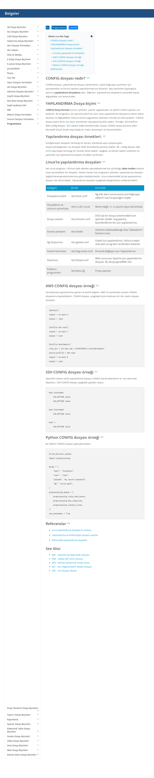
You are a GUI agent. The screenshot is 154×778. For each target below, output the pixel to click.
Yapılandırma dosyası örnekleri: (67, 48)
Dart (12, 326)
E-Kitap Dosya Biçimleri (23, 59)
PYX (12, 574)
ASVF (12, 243)
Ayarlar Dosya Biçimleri (23, 724)
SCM (12, 616)
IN (11, 413)
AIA (12, 160)
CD (11, 275)
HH (11, 390)
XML (68, 125)
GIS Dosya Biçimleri (23, 86)
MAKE (13, 478)
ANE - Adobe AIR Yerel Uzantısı (67, 558)
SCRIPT (13, 620)
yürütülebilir (23, 68)
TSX (12, 652)
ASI (11, 234)
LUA (12, 468)
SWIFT (13, 634)
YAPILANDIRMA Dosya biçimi (65, 44)
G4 (11, 363)
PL (11, 547)
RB (11, 583)
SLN (12, 629)
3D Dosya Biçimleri (23, 27)
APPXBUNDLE (17, 197)
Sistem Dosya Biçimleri (23, 736)
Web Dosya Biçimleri (23, 750)
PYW (12, 570)
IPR (11, 427)
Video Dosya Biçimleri (23, 740)
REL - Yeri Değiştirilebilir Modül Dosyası (72, 566)
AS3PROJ (14, 225)
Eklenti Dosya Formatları (23, 114)
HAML (13, 386)
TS (11, 648)
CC (11, 271)
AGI (12, 155)
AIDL (12, 165)
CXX (12, 321)
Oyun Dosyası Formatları (23, 82)
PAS (12, 524)
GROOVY (14, 376)
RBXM (13, 593)
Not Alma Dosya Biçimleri (23, 100)
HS (11, 399)
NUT (12, 514)
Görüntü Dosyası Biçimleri (23, 91)
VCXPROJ (14, 680)
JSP (11, 450)
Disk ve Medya (23, 54)
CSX (12, 317)
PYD (12, 556)
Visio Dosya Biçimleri (23, 745)
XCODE (13, 685)
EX (11, 344)
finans (23, 73)
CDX (12, 280)
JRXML (13, 445)
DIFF (12, 330)
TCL (12, 639)
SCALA (13, 611)
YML (12, 698)
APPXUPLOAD (17, 201)
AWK (12, 252)
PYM (12, 565)
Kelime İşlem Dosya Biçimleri (23, 754)
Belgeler (12, 13)
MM (12, 496)
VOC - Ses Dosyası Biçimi (64, 570)
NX (11, 519)
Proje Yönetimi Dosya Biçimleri (23, 709)
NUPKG (13, 510)
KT (11, 459)
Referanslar (56, 69)
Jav (11, 436)
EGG (12, 335)
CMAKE (13, 293)
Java (12, 441)
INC (12, 418)
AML (12, 174)
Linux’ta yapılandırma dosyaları (69, 53)
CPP (12, 303)
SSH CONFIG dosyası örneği (67, 61)
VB (11, 662)
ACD (12, 142)
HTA (12, 404)
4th (12, 133)
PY (11, 551)
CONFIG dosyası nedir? (62, 40)
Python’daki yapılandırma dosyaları (69, 540)
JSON (48, 150)
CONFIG (14, 298)
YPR (12, 703)
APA (12, 183)
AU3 (12, 247)
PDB (12, 533)
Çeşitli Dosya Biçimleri (23, 96)
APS (12, 206)
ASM (12, 238)
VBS (12, 671)
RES (12, 597)
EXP (12, 349)
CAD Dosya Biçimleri (23, 36)
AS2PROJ (14, 220)
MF (11, 487)
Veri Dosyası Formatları (23, 45)
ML (11, 491)
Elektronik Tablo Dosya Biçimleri (23, 730)
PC (11, 528)
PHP (12, 542)
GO (11, 372)
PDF (23, 109)
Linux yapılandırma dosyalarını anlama (71, 530)
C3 (11, 261)
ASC (12, 229)
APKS (12, 188)
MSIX (12, 505)
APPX (12, 192)
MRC (12, 501)
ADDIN (13, 146)
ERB (12, 340)
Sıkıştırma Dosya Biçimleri (23, 40)
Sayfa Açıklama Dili (23, 105)
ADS (12, 151)
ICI (11, 409)
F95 (12, 353)
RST (12, 606)
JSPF (12, 455)
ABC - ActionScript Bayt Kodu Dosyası (70, 554)
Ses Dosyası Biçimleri (23, 31)
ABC (12, 137)
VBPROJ (14, 666)
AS (11, 215)
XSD (12, 689)
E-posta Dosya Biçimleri (23, 63)
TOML (13, 643)
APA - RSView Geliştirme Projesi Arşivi (71, 562)
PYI (11, 560)
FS (11, 358)
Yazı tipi (23, 77)
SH (11, 625)
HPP (12, 395)
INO (12, 422)
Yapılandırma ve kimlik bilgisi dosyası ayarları (75, 535)
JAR (12, 432)
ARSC (12, 211)
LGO (12, 464)
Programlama (23, 123)
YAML (13, 694)
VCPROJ (14, 675)
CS (11, 307)
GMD (12, 367)
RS (11, 602)
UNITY (13, 657)
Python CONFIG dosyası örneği (68, 65)
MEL (12, 482)
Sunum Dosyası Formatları (23, 119)
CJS (11, 284)
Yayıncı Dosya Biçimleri (23, 714)
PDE (12, 537)
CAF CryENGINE (18, 266)
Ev (47, 27)
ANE (12, 179)
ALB (12, 169)
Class (12, 289)
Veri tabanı (23, 50)
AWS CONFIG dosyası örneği (67, 57)
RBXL (12, 588)
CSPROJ (14, 312)
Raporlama (23, 719)
